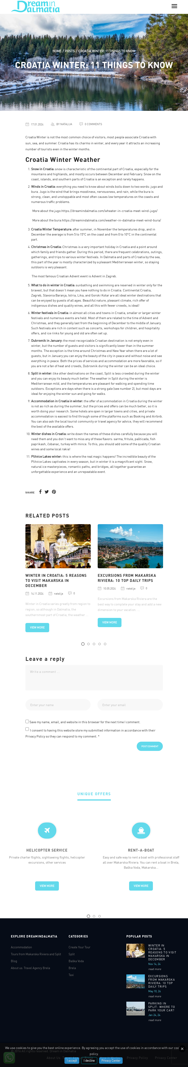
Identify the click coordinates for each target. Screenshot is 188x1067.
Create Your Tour (79, 947)
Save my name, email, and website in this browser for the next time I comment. (85, 722)
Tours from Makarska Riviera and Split (36, 954)
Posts (70, 51)
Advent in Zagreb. (104, 276)
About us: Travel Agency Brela (30, 968)
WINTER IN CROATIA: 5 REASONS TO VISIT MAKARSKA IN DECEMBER (56, 580)
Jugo (42, 191)
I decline (89, 1060)
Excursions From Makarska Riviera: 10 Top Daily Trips (161, 981)
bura (147, 191)
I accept (72, 1060)
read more (154, 969)
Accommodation (21, 947)
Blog (14, 961)
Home (56, 51)
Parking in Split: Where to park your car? (161, 1007)
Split (72, 954)
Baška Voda (76, 961)
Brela (72, 968)
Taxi (71, 975)
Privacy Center (110, 1060)
